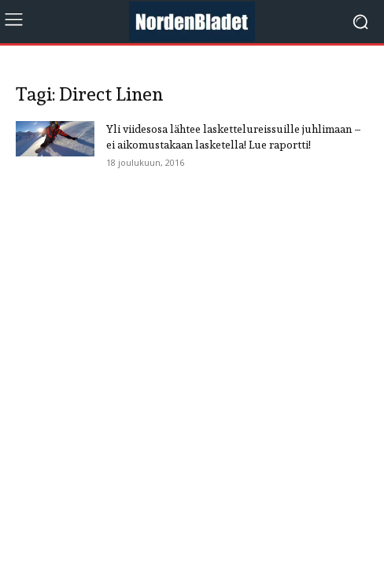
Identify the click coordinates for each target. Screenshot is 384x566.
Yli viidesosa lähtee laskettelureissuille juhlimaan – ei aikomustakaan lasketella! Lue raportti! (233, 136)
